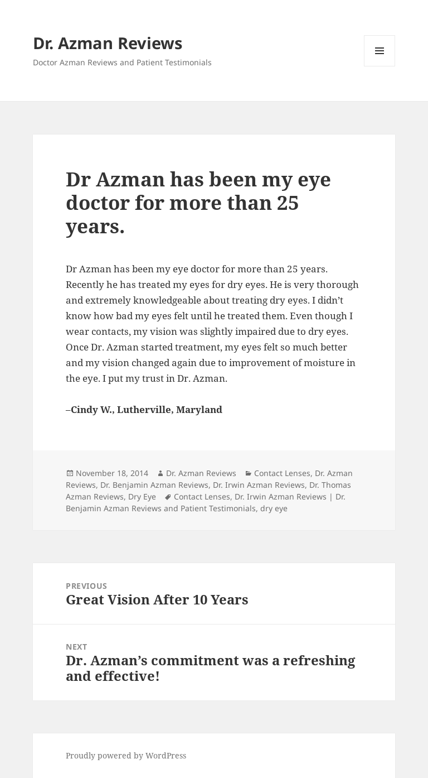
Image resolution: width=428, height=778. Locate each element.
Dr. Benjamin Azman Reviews (154, 484)
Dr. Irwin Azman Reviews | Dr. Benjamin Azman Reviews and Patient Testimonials (206, 502)
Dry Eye (142, 496)
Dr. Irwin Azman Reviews (259, 484)
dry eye (274, 508)
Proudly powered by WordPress (126, 755)
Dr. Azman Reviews (107, 43)
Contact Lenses (282, 473)
